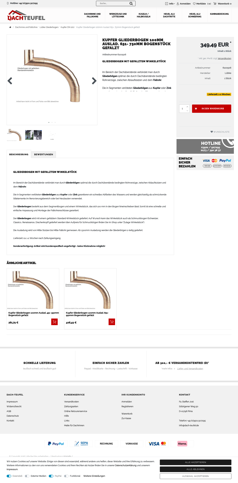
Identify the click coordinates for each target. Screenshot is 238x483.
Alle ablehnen (195, 469)
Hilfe (66, 416)
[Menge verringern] (187, 111)
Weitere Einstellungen (94, 476)
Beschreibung (18, 154)
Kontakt (10, 420)
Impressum (12, 401)
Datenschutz (13, 416)
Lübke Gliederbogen (49, 27)
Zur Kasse (126, 418)
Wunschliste (220, 132)
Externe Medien (38, 476)
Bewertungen (43, 154)
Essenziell (17, 476)
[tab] (19, 154)
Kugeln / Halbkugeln (143, 15)
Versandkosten (224, 58)
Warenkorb (126, 413)
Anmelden (126, 401)
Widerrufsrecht (14, 406)
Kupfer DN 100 (67, 27)
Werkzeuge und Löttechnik (118, 15)
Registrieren (127, 406)
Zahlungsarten (71, 406)
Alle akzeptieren (195, 462)
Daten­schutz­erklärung (125, 465)
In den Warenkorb (209, 108)
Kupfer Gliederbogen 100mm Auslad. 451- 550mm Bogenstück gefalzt (33, 314)
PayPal (58, 476)
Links (66, 420)
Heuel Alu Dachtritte (169, 15)
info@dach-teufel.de (189, 425)
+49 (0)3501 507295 (28, 3)
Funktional (75, 476)
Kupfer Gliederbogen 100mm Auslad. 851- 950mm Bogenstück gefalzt (87, 314)
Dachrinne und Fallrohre (92, 15)
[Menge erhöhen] (187, 107)
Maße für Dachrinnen (74, 425)
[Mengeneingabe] (182, 109)
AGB (9, 411)
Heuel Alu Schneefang (194, 15)
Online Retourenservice (75, 411)
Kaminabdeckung (219, 14)
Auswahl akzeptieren (195, 476)
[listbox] (33, 290)
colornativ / (67, 456)
